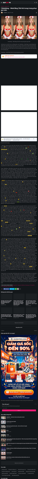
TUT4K (7, 434)
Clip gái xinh (7, 6)
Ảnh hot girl (14, 471)
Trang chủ (2, 6)
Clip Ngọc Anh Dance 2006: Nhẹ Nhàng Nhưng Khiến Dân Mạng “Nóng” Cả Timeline (6, 302)
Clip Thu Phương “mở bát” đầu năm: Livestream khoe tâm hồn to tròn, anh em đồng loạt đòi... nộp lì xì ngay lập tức (31, 302)
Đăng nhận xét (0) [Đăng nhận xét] (19, 327)
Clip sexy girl (27, 285)
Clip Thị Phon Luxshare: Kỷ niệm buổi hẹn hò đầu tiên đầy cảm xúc (18, 457)
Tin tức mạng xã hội (4, 286)
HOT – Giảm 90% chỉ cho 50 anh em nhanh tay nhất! (15, 57)
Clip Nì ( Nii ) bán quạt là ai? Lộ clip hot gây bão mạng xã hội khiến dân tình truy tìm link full (21, 444)
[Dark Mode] (34, 2)
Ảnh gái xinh (4, 469)
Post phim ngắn (13, 473)
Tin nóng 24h (32, 285)
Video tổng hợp (10, 286)
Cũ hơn (35, 330)
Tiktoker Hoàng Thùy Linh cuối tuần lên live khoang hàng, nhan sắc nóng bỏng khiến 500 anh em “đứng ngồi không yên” (18, 302)
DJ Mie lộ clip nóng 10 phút (11, 421)
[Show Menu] (1, 2)
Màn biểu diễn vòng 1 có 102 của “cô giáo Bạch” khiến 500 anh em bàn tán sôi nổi (18, 315)
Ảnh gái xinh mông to (12, 469)
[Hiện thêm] (20, 289)
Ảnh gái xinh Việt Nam (6, 471)
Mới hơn (3, 330)
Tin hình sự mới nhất (22, 473)
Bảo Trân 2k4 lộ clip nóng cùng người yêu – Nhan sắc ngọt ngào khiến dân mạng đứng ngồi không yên (31, 316)
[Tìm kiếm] (36, 2)
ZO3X (7, 430)
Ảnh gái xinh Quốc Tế (32, 469)
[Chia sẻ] (36, 12)
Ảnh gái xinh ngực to (22, 469)
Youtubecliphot (9, 452)
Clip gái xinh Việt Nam (21, 285)
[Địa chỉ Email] (19, 408)
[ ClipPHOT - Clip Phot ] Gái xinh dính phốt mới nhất (15, 417)
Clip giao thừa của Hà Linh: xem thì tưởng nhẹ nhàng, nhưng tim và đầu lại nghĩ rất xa (6, 316)
